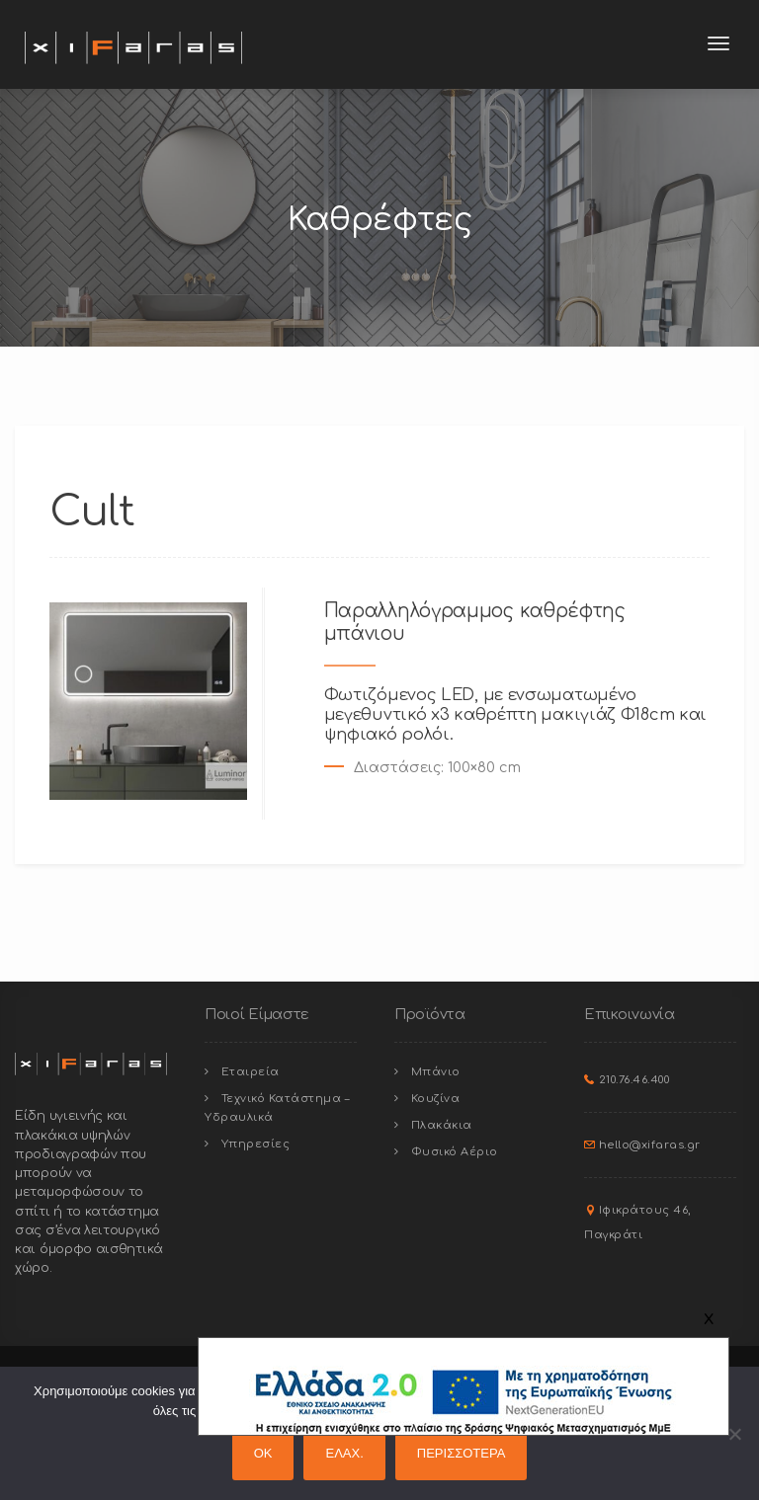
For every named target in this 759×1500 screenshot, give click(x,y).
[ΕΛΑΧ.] (734, 1434)
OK (263, 1453)
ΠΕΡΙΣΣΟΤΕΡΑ (461, 1453)
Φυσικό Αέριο (454, 1151)
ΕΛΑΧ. (344, 1453)
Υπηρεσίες (256, 1144)
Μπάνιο (436, 1072)
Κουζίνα (436, 1098)
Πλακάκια (441, 1125)
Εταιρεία (250, 1072)
